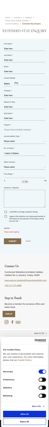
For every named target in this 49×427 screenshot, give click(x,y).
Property (7, 125)
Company (8, 91)
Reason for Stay (9, 102)
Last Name (8, 55)
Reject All (24, 422)
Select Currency (10, 162)
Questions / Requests (11, 188)
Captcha (7, 228)
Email (6, 67)
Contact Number (9, 78)
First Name (8, 44)
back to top (40, 333)
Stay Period (8, 113)
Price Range (9, 174)
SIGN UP (8, 314)
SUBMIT (12, 241)
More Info (36, 406)
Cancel (28, 241)
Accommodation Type (12, 136)
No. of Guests (9, 148)
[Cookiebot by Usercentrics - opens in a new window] (35, 340)
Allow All (24, 414)
